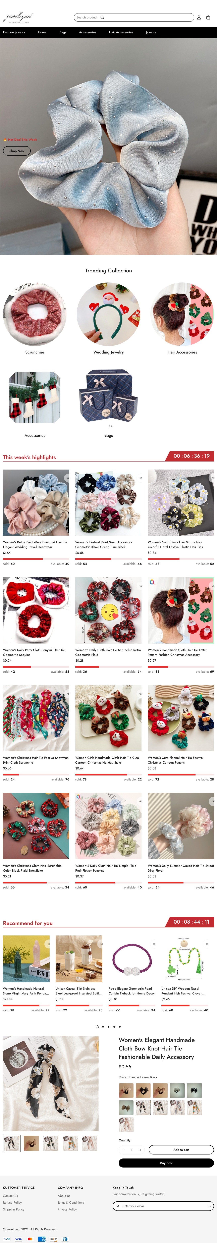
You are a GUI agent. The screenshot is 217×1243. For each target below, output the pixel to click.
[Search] (102, 17)
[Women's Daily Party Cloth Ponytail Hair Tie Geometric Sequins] (36, 610)
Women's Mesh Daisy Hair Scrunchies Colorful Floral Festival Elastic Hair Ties (175, 544)
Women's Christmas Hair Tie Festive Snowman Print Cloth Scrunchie (36, 760)
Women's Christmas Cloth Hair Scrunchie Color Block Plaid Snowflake (32, 868)
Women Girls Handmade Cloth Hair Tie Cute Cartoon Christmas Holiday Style (107, 760)
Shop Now (16, 151)
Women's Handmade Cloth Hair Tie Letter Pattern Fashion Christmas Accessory (177, 652)
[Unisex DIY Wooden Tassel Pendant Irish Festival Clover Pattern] (184, 958)
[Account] (199, 17)
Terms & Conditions (71, 1202)
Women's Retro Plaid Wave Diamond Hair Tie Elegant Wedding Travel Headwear (35, 544)
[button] (208, 17)
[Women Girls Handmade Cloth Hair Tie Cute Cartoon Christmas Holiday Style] (108, 718)
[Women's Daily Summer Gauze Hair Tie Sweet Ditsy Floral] (181, 826)
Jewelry (151, 32)
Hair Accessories (121, 32)
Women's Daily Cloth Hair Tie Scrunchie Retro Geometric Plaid (108, 652)
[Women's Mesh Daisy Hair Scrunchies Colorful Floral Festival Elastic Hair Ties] (181, 503)
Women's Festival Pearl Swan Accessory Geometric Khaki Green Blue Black (103, 544)
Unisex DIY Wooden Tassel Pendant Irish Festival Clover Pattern (181, 991)
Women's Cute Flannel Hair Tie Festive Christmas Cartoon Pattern (175, 760)
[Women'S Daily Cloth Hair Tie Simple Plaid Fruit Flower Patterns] (108, 826)
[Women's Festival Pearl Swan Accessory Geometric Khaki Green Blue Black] (108, 503)
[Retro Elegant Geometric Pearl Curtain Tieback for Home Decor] (132, 958)
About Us (64, 1195)
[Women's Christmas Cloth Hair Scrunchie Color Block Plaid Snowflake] (36, 826)
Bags (62, 32)
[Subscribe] (209, 1206)
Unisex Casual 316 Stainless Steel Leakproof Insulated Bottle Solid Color (78, 991)
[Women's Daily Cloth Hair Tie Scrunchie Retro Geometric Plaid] (108, 610)
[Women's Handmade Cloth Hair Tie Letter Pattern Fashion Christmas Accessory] (181, 610)
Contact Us (10, 1195)
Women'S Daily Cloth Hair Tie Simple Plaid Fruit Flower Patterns (105, 868)
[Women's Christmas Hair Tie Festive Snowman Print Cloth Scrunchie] (36, 718)
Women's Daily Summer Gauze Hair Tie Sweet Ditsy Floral (181, 868)
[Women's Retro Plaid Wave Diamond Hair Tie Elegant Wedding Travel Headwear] (36, 503)
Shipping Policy (13, 1209)
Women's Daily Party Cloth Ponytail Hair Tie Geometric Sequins (34, 652)
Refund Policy (12, 1202)
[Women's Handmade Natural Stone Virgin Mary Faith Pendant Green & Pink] (26, 958)
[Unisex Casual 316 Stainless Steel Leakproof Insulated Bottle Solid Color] (79, 958)
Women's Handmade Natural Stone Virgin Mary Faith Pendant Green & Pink (26, 991)
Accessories (87, 32)
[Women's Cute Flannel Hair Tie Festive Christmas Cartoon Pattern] (181, 718)
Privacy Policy (67, 1209)
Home (42, 32)
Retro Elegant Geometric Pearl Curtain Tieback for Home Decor (132, 991)
